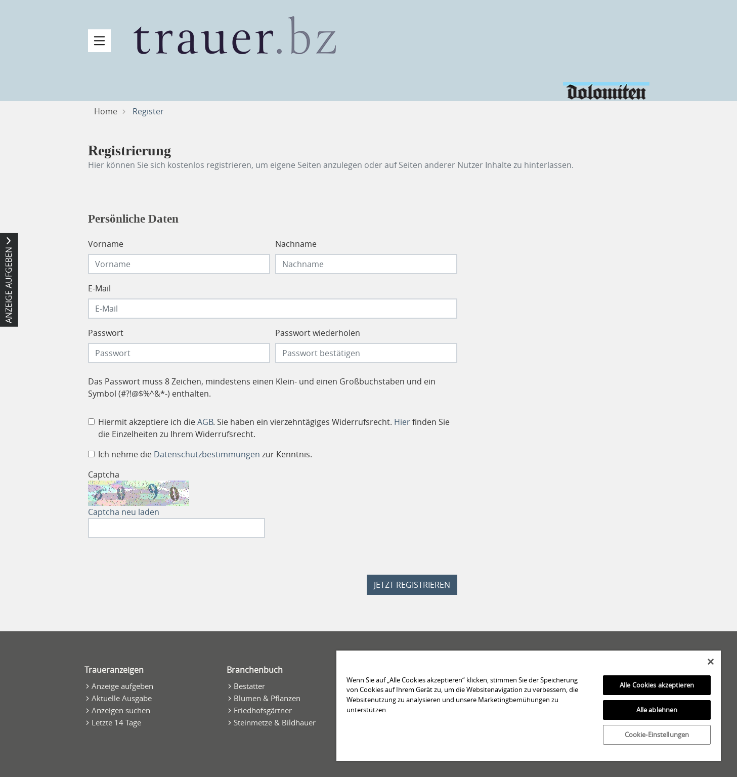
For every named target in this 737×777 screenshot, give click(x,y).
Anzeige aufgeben (122, 686)
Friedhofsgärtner (263, 710)
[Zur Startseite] (235, 35)
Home (105, 111)
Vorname (105, 243)
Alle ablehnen (657, 709)
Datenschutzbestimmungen (207, 454)
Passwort (105, 332)
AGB (205, 421)
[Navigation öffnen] (99, 41)
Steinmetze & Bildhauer (275, 722)
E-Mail (99, 288)
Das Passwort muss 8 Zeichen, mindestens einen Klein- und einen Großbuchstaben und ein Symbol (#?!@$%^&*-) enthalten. (262, 387)
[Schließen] (711, 662)
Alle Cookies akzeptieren (657, 684)
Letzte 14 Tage (116, 722)
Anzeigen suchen (121, 710)
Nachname (296, 243)
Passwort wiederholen (317, 332)
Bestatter (249, 686)
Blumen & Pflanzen (267, 698)
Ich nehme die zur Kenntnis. (205, 454)
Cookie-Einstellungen (657, 734)
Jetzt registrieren (412, 584)
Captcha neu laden (123, 511)
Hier (402, 421)
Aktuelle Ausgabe (122, 698)
